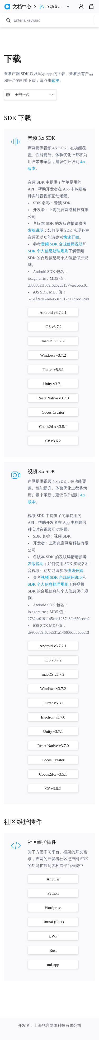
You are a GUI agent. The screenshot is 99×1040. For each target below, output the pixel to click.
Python (53, 893)
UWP (53, 936)
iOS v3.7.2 (53, 327)
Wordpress (53, 908)
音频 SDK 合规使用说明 (62, 244)
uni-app (53, 965)
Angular (52, 879)
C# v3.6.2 (53, 441)
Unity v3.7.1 (53, 384)
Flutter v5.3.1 (53, 369)
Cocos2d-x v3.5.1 (53, 427)
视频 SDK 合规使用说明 (62, 577)
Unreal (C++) (53, 922)
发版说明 (36, 230)
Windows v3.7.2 (53, 355)
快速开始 (71, 237)
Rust (53, 950)
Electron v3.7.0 (53, 717)
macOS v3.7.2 (53, 341)
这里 (55, 80)
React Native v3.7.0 (53, 398)
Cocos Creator (53, 412)
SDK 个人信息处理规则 (48, 251)
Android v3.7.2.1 (53, 312)
